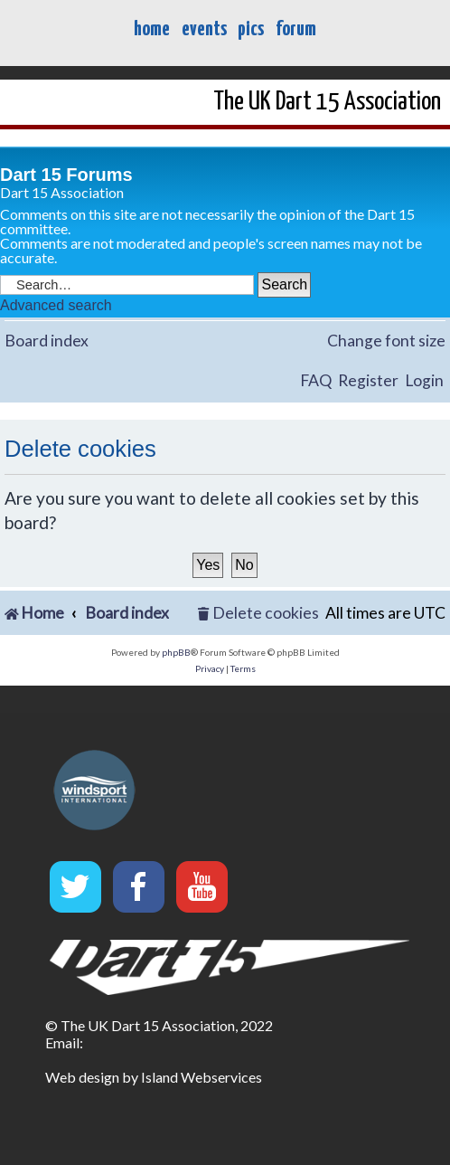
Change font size (386, 340)
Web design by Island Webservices (153, 1076)
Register (368, 380)
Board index (47, 340)
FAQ (316, 380)
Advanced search (56, 305)
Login (424, 380)
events (204, 29)
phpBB (176, 652)
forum (296, 29)
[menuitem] (258, 613)
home (152, 29)
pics (251, 29)
